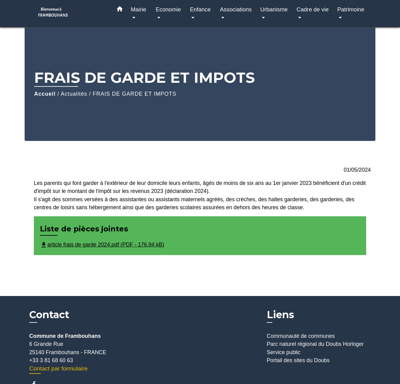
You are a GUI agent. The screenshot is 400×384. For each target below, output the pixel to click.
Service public (284, 352)
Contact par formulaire (58, 368)
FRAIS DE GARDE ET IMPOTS (134, 94)
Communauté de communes (301, 336)
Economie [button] (168, 9)
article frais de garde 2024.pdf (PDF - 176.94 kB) (102, 245)
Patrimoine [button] (350, 9)
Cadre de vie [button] (313, 9)
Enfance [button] (200, 9)
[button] (119, 10)
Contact (49, 315)
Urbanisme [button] (274, 9)
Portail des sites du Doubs (298, 360)
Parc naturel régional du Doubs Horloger (315, 344)
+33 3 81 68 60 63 (51, 360)
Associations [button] (236, 9)
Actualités (74, 94)
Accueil (45, 94)
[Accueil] (67, 13)
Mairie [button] (138, 9)
